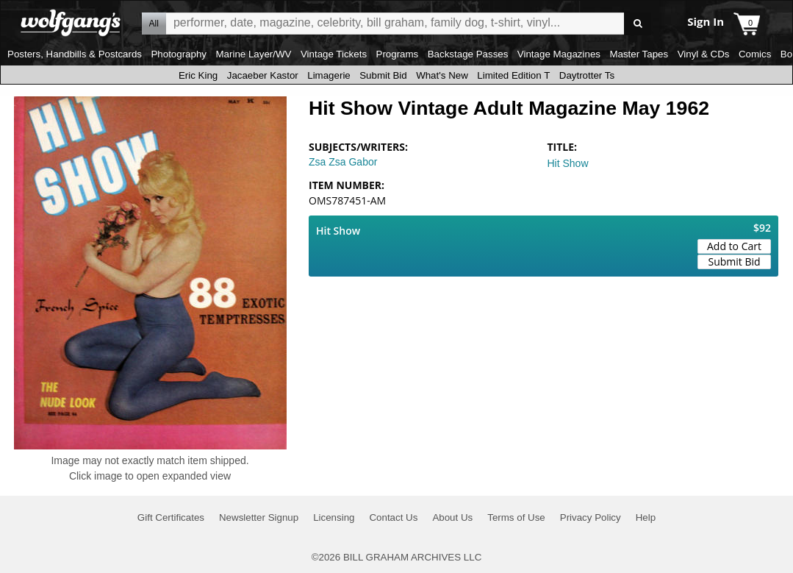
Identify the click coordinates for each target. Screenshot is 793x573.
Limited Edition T (513, 75)
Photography (179, 54)
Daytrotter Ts (586, 75)
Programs (397, 54)
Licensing (333, 517)
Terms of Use (516, 517)
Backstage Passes (468, 54)
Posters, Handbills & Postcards (74, 54)
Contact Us (393, 517)
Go (637, 24)
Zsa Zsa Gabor (343, 162)
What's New (442, 75)
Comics (755, 54)
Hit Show (568, 163)
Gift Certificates (170, 517)
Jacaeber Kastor (262, 75)
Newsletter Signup (258, 517)
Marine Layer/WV (253, 54)
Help (646, 517)
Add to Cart (734, 246)
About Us (452, 517)
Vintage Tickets (334, 54)
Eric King (198, 75)
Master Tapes (638, 54)
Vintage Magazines (558, 54)
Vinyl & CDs (704, 54)
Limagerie (329, 75)
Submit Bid (382, 75)
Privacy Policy (590, 517)
